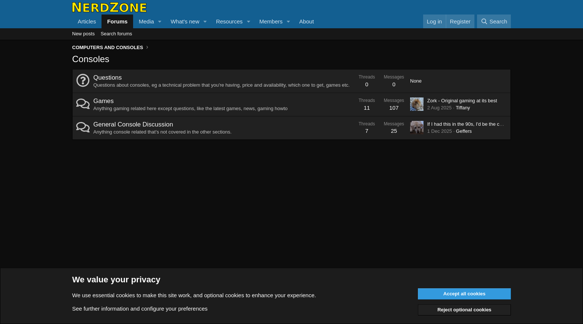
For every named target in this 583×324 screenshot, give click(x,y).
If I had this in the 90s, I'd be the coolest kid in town (482, 124)
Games (103, 101)
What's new (185, 21)
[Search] (494, 21)
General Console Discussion (133, 124)
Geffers (463, 131)
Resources (229, 21)
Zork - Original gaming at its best (462, 100)
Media (146, 21)
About (306, 21)
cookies (125, 295)
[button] (160, 21)
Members (271, 21)
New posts (83, 33)
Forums (117, 21)
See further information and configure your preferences (139, 308)
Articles (87, 21)
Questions (107, 77)
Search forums (116, 33)
